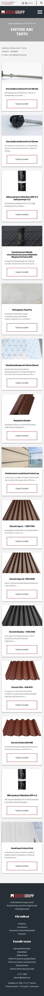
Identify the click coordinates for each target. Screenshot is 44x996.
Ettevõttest (22, 952)
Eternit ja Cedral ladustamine (22, 962)
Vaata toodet (22, 103)
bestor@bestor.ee (8, 3)
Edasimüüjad (19, 23)
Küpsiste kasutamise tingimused (22, 905)
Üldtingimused (22, 909)
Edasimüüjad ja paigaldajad (22, 958)
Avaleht (10, 23)
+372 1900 (11, 2)
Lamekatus (22, 927)
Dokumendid (22, 965)
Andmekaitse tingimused (22, 902)
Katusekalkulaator (22, 948)
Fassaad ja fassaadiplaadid (22, 930)
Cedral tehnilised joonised (22, 968)
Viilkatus (22, 923)
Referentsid (22, 955)
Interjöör (22, 933)
